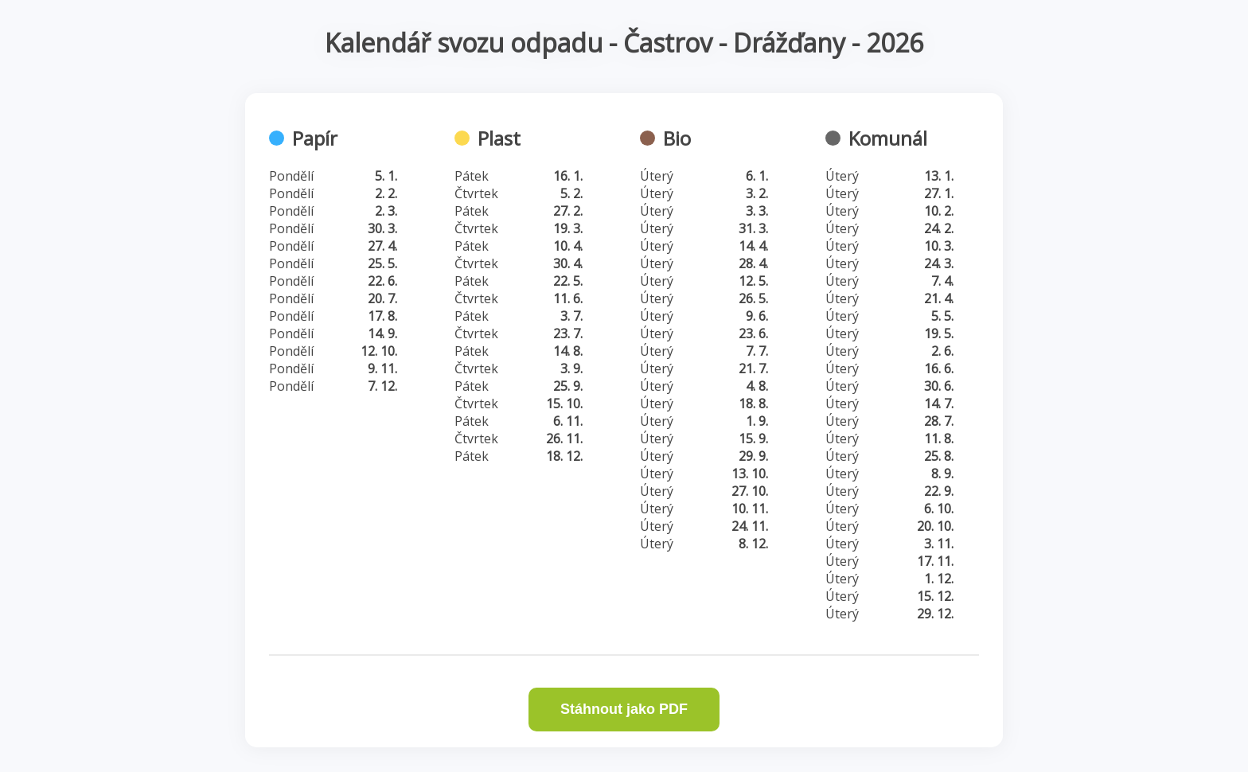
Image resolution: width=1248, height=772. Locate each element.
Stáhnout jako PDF (624, 709)
